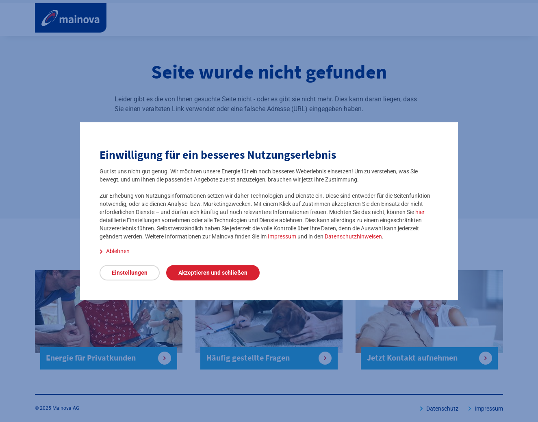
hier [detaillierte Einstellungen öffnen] (420, 212)
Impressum (282, 236)
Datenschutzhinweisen (353, 236)
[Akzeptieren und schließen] (213, 272)
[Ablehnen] (115, 251)
